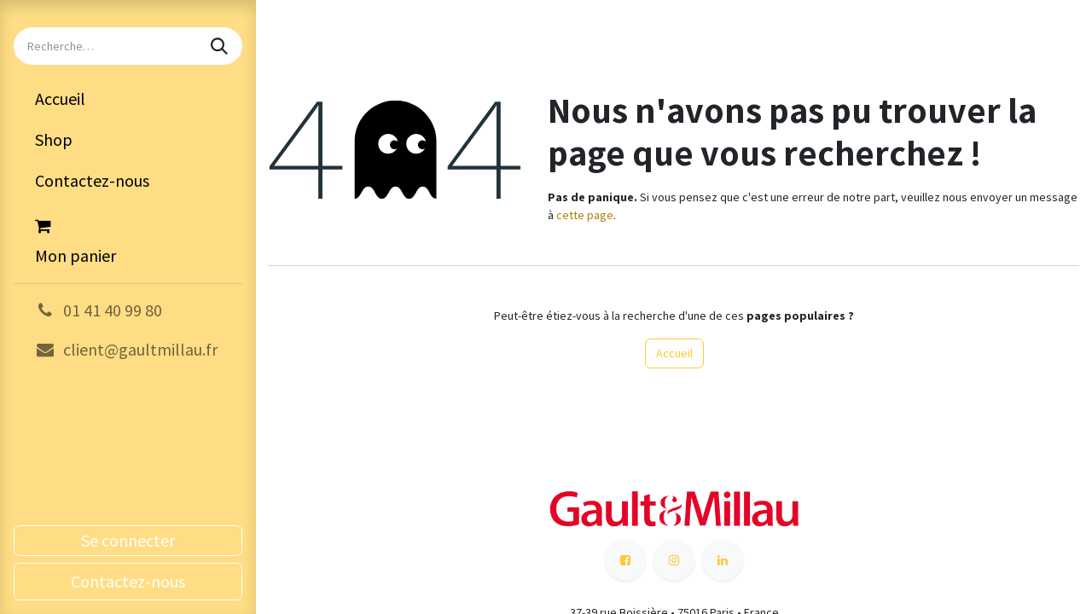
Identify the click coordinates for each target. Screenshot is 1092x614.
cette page (584, 215)
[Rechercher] (221, 46)
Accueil (674, 353)
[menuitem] (128, 98)
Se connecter (128, 540)
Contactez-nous (128, 581)
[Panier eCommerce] (128, 238)
